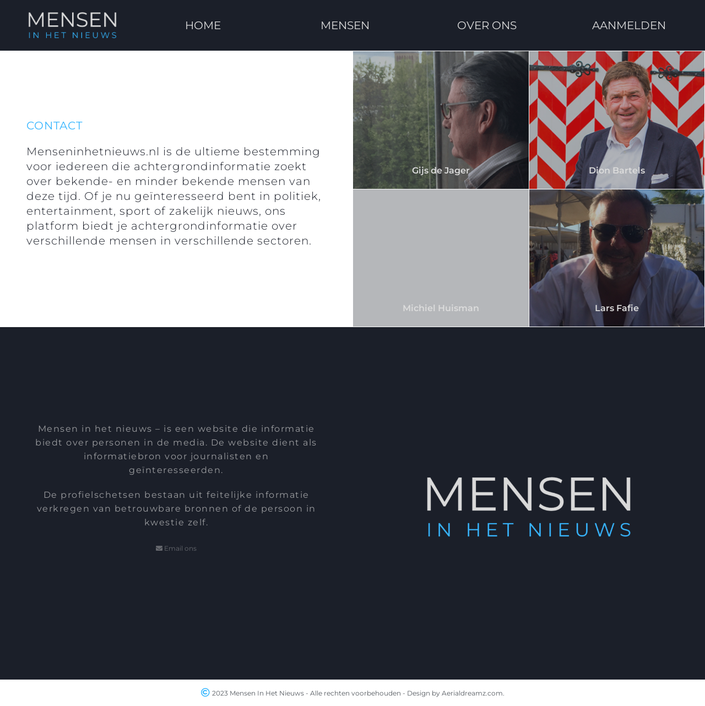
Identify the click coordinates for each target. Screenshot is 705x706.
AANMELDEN (628, 25)
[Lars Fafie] (617, 258)
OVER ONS (487, 25)
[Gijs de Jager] (441, 120)
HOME (203, 25)
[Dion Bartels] (617, 120)
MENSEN (345, 25)
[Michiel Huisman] (441, 258)
